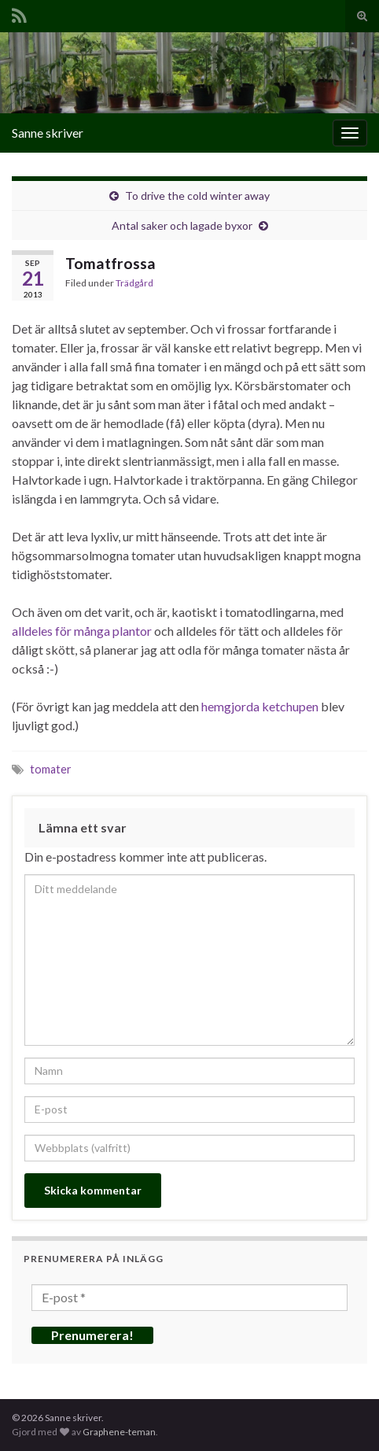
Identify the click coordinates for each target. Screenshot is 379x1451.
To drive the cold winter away (197, 195)
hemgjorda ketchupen (259, 706)
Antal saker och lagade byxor (182, 225)
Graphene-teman (119, 1432)
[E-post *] (189, 1297)
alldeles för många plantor (82, 630)
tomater (51, 769)
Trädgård (134, 283)
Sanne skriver (47, 132)
